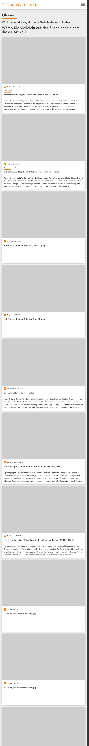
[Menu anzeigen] (83, 4)
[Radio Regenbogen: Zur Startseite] (19, 4)
